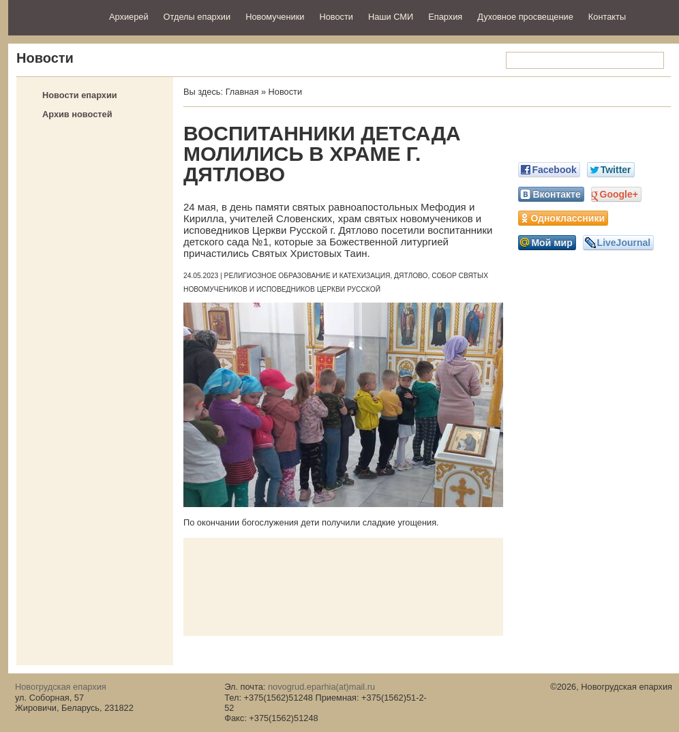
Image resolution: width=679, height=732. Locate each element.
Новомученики (274, 17)
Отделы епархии (197, 17)
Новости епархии (79, 95)
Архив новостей (77, 114)
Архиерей (129, 17)
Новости (336, 17)
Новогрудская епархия (54, 16)
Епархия (445, 17)
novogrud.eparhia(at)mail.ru (321, 687)
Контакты (607, 17)
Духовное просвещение (525, 17)
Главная (242, 92)
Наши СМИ (390, 17)
